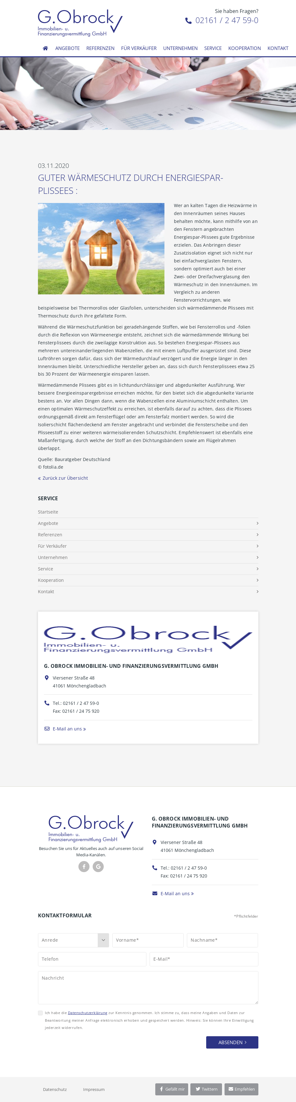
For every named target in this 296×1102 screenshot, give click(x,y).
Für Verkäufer (139, 48)
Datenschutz (55, 1089)
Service (213, 48)
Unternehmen (180, 48)
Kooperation (244, 48)
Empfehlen (241, 1089)
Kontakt (278, 48)
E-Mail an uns (63, 729)
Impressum (94, 1089)
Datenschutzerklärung (88, 1012)
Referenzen (100, 48)
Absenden (231, 1042)
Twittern (206, 1089)
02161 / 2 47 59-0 (221, 20)
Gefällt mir (172, 1089)
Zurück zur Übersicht (65, 478)
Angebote (67, 48)
